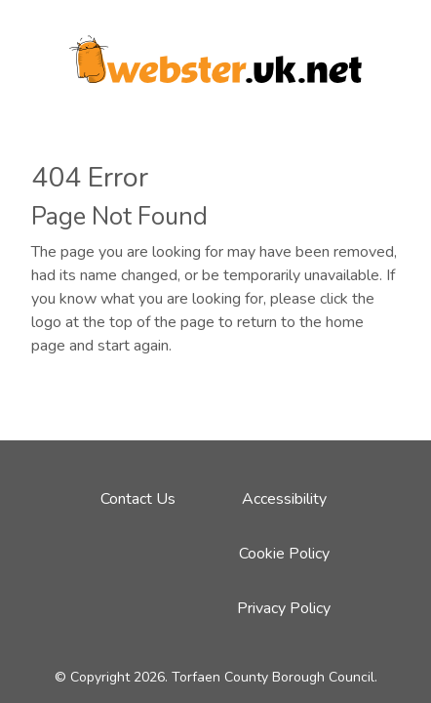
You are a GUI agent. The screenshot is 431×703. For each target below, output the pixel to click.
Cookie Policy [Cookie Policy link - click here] (284, 553)
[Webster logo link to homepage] (215, 52)
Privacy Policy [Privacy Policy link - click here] (284, 608)
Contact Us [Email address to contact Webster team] (138, 499)
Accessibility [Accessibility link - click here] (284, 499)
